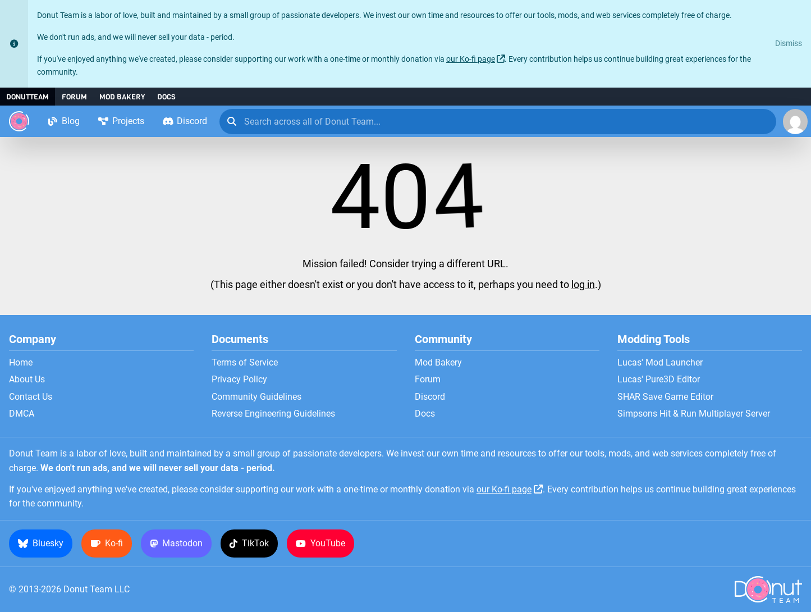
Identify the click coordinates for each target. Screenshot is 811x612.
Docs (166, 97)
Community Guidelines (256, 397)
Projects (121, 121)
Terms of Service (245, 363)
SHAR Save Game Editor (665, 397)
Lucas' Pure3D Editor (658, 379)
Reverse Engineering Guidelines (273, 414)
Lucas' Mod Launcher (660, 363)
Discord (184, 121)
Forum (74, 97)
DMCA (21, 414)
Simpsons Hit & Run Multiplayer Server (693, 414)
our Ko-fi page (470, 59)
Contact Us (30, 397)
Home (21, 363)
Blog (63, 121)
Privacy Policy (239, 379)
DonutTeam (27, 97)
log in (583, 284)
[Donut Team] (19, 121)
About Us (27, 379)
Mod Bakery (122, 97)
